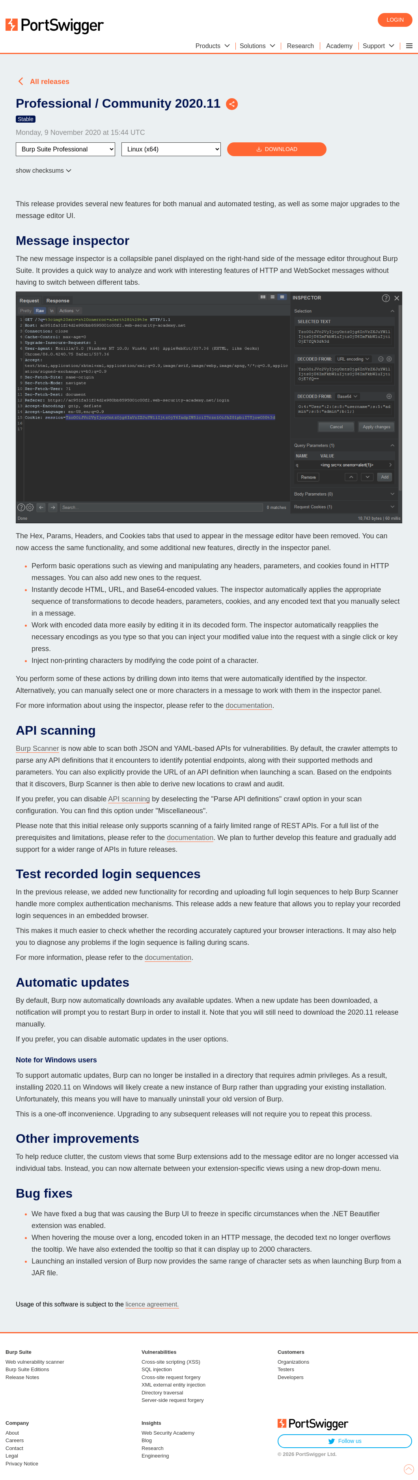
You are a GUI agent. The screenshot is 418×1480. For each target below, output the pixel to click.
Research (153, 1448)
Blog (147, 1440)
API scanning (129, 799)
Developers (291, 1377)
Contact (14, 1448)
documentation (249, 705)
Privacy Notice (22, 1464)
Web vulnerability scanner (35, 1362)
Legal (12, 1456)
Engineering (155, 1456)
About (12, 1433)
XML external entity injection (173, 1385)
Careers (15, 1440)
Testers (286, 1369)
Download (276, 149)
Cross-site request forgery (171, 1377)
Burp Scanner (37, 748)
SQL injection (157, 1369)
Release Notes (22, 1377)
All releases (49, 82)
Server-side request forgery (173, 1400)
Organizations (293, 1362)
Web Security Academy (168, 1433)
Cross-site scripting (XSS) (171, 1362)
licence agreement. (152, 1304)
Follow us (345, 1441)
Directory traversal (162, 1393)
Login (395, 20)
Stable (26, 119)
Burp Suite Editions (27, 1369)
